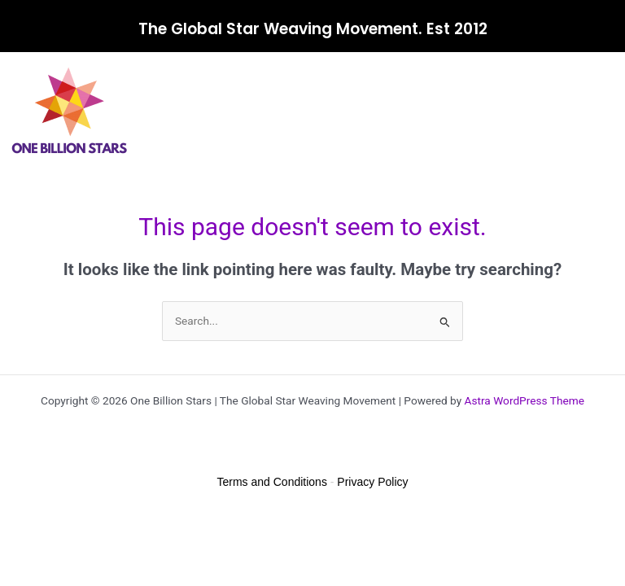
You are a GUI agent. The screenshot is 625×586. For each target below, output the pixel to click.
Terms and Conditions (272, 481)
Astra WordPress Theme (524, 400)
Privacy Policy (372, 481)
